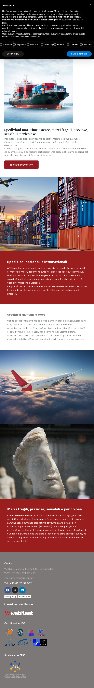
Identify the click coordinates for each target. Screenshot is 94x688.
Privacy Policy (10, 597)
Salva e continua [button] (79, 54)
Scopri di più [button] (13, 54)
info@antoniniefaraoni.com (19, 578)
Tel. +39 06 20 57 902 (18, 583)
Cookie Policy (24, 597)
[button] (90, 4)
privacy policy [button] (37, 14)
